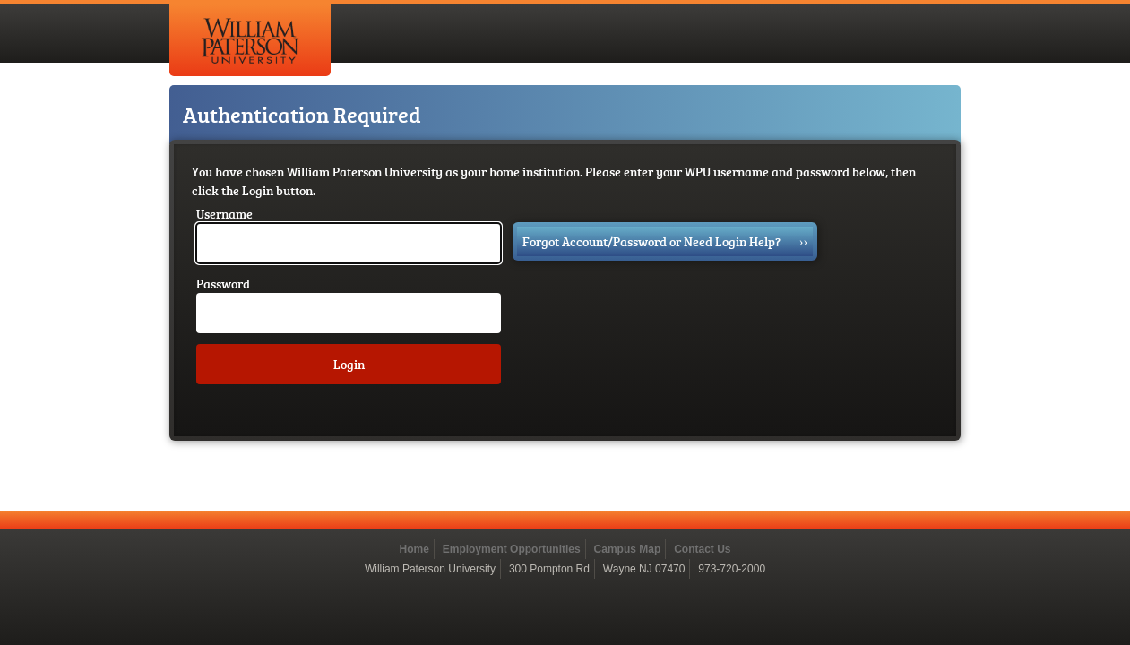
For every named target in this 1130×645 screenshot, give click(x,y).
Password (223, 283)
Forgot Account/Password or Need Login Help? (664, 241)
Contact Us (702, 549)
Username (224, 213)
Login (349, 364)
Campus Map (627, 549)
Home (413, 549)
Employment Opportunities (512, 549)
